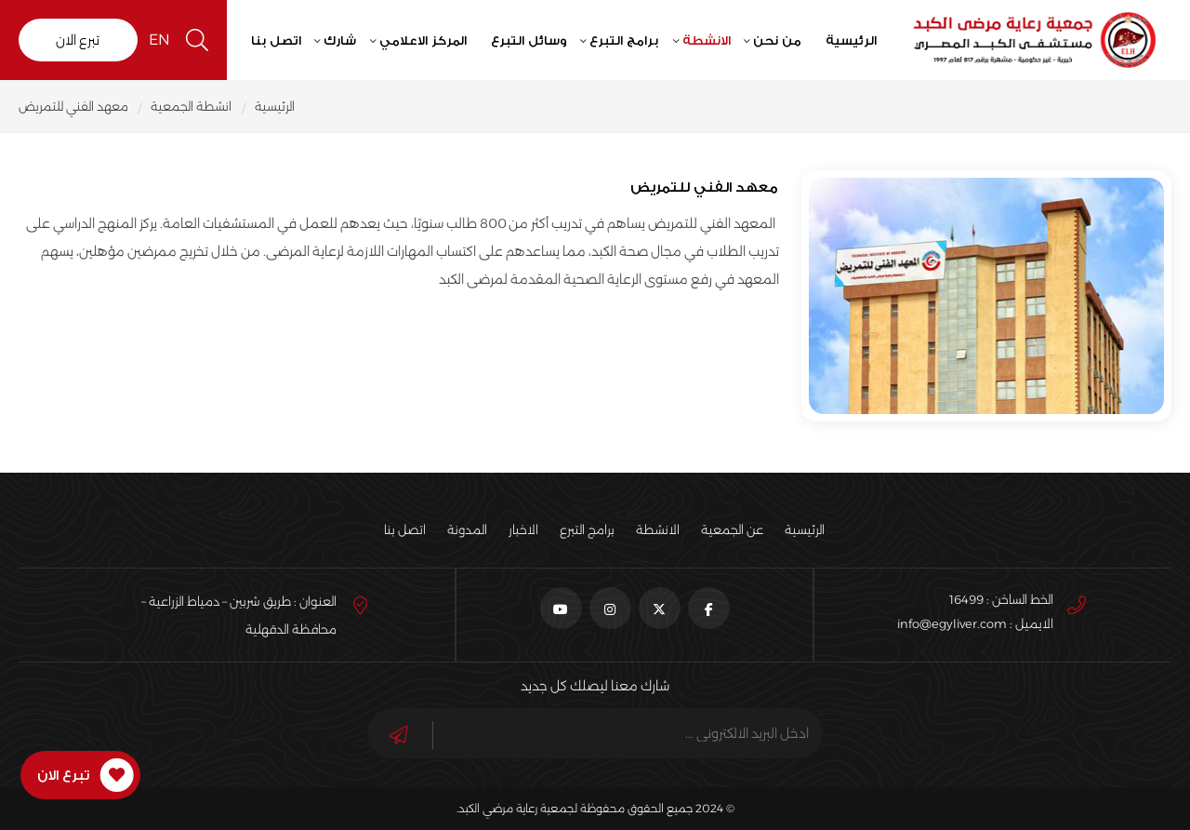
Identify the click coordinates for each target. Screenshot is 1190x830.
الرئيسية (852, 40)
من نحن (779, 40)
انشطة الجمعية (192, 106)
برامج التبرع (625, 40)
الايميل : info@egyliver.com (975, 623)
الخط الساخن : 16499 (1001, 599)
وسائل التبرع (530, 40)
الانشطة (707, 40)
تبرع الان (77, 40)
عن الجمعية (732, 529)
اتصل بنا (277, 40)
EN (161, 39)
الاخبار (523, 529)
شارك (341, 40)
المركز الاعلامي (425, 40)
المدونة (467, 529)
